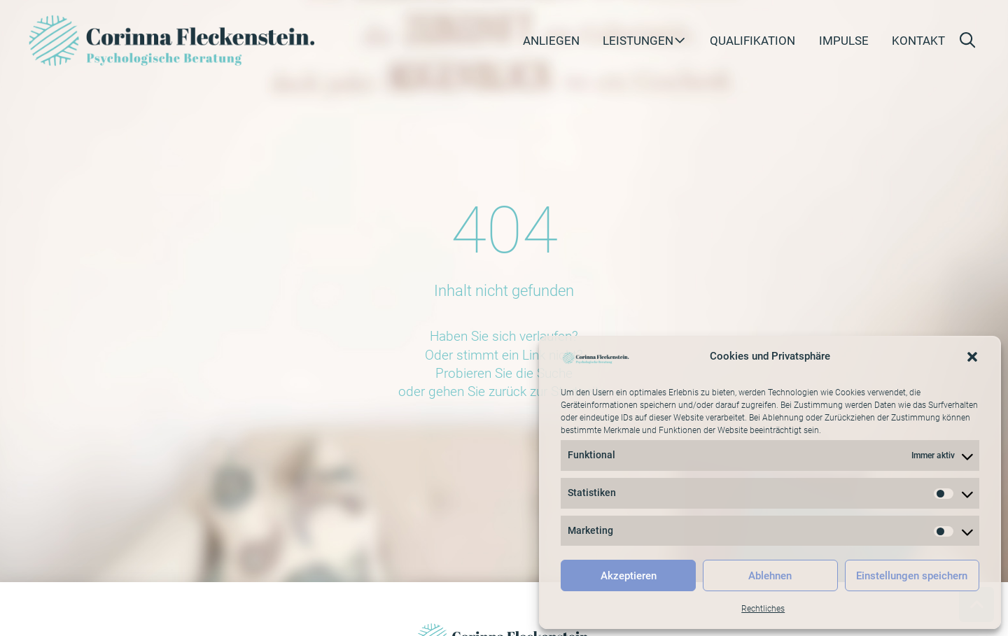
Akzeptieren (629, 576)
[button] (972, 357)
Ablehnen (770, 576)
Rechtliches (763, 609)
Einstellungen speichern (911, 576)
